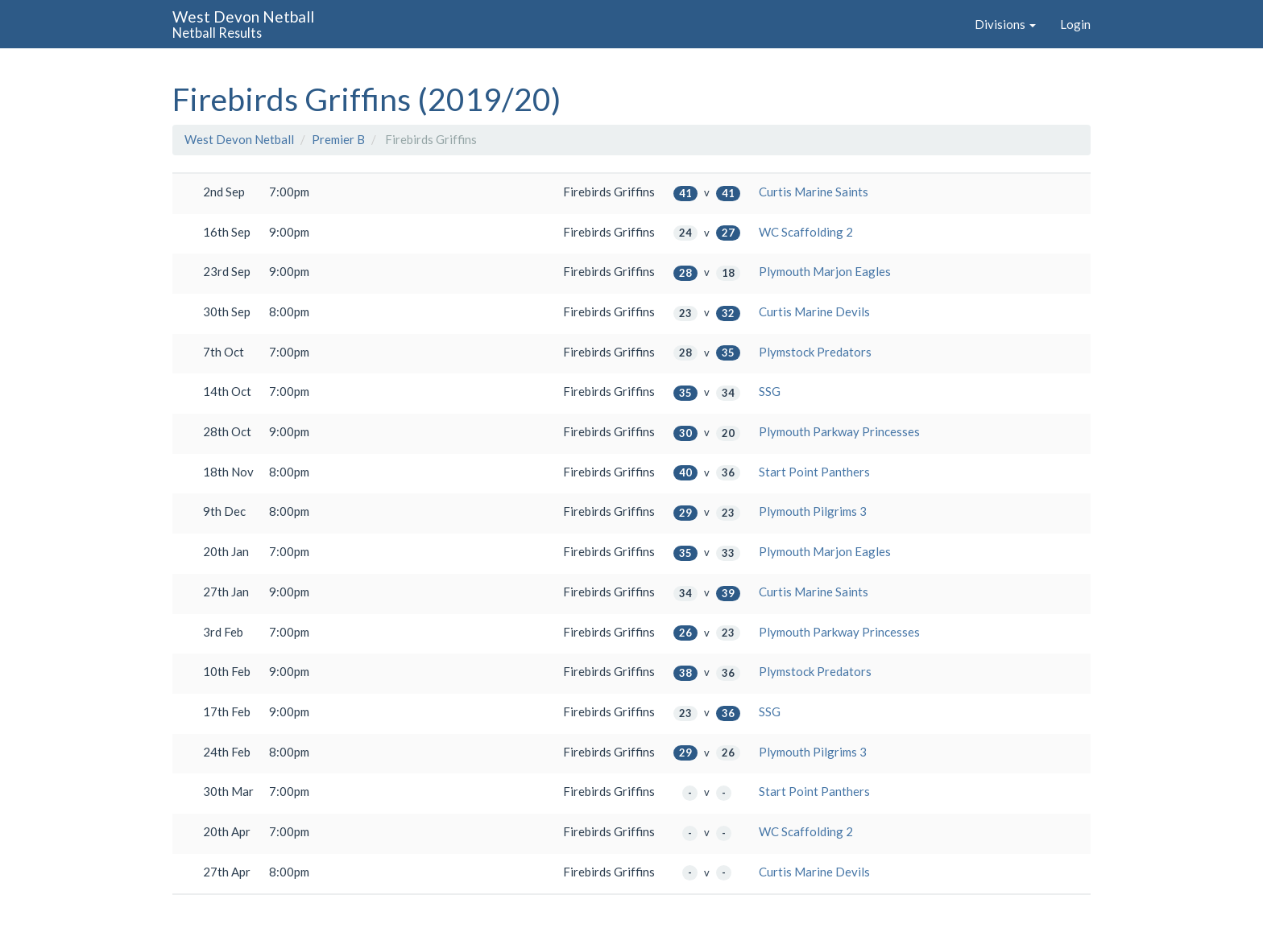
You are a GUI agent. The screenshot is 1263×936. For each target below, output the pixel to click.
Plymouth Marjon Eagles (825, 271)
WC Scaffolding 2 (806, 232)
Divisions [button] (1005, 24)
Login (1075, 24)
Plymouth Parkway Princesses (839, 431)
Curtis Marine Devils (814, 311)
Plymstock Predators (815, 351)
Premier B (338, 139)
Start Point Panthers (814, 471)
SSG (770, 391)
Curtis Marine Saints (813, 191)
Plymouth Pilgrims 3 (813, 511)
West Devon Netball (239, 139)
